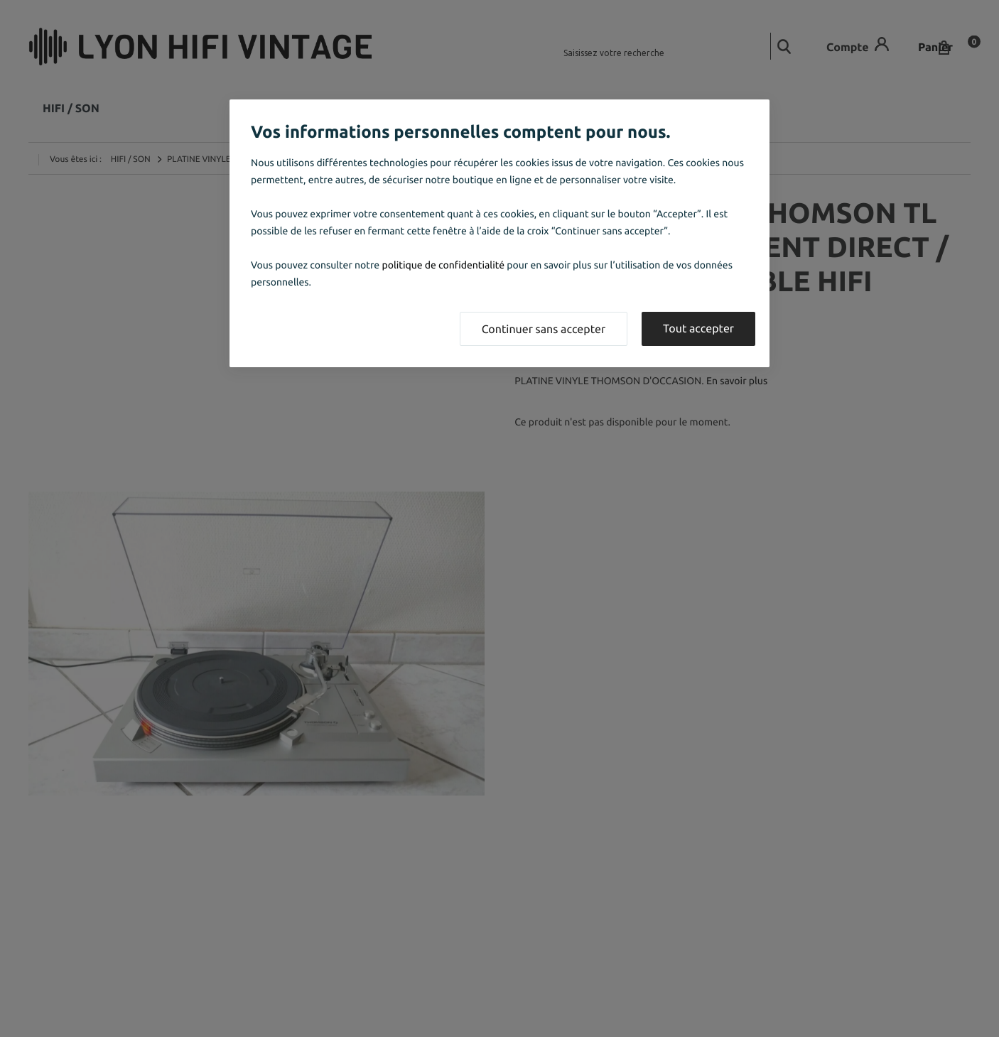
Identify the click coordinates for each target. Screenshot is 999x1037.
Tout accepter (698, 328)
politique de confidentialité (443, 265)
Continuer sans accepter (543, 329)
